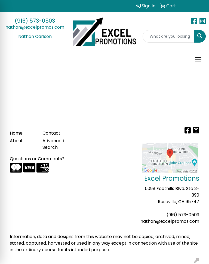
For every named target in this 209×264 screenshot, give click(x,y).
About (16, 141)
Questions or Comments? (37, 159)
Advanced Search (53, 144)
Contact (51, 133)
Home (16, 133)
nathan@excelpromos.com (34, 27)
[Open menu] (198, 59)
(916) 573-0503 (35, 21)
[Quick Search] (168, 36)
